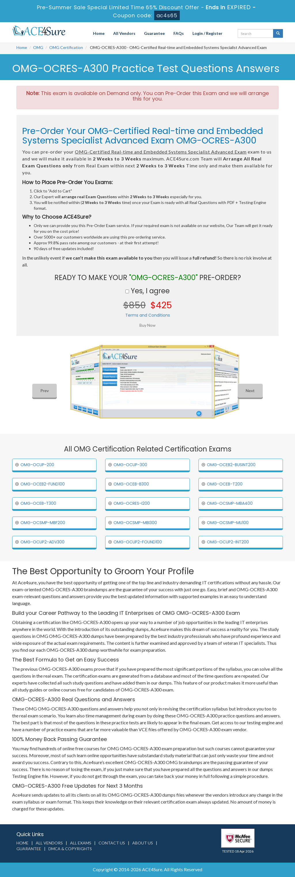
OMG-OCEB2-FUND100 (42, 484)
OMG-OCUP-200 (37, 465)
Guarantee (154, 33)
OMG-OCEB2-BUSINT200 (231, 465)
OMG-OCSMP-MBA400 (230, 503)
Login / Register (207, 33)
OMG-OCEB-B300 (131, 484)
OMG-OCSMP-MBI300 (135, 523)
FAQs (178, 33)
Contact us (112, 842)
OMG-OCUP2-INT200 (228, 542)
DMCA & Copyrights (70, 848)
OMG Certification (66, 47)
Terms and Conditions (147, 315)
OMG (38, 47)
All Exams (80, 842)
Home (99, 33)
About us (142, 842)
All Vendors (124, 33)
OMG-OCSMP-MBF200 (42, 523)
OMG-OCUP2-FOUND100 (138, 542)
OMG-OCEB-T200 (225, 484)
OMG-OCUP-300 (130, 465)
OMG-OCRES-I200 (132, 503)
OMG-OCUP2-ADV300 (42, 542)
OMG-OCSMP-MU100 (228, 523)
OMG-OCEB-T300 (38, 503)
